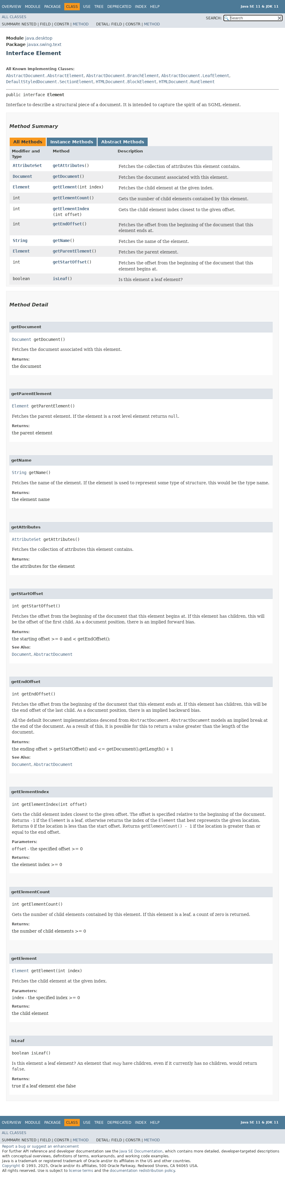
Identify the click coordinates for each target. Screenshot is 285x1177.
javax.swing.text (44, 44)
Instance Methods (71, 141)
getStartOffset (70, 262)
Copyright (11, 1166)
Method (81, 24)
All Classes (14, 17)
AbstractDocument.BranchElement (122, 75)
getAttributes (68, 165)
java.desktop (38, 38)
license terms (81, 1171)
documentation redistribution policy (142, 1171)
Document (22, 176)
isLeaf (60, 278)
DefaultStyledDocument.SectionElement (49, 81)
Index (140, 7)
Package (52, 7)
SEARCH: (214, 18)
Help (154, 7)
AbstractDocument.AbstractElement (45, 75)
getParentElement (72, 251)
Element (21, 187)
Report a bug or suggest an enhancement (40, 1146)
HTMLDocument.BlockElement (126, 81)
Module (33, 7)
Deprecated (119, 7)
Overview (11, 7)
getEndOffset (67, 223)
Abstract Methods (122, 141)
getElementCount (71, 197)
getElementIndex (71, 208)
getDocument (66, 176)
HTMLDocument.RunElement (187, 81)
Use (87, 7)
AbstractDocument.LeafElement (195, 75)
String (20, 240)
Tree (99, 7)
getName (61, 240)
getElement (65, 187)
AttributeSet (27, 165)
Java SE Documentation (141, 1151)
